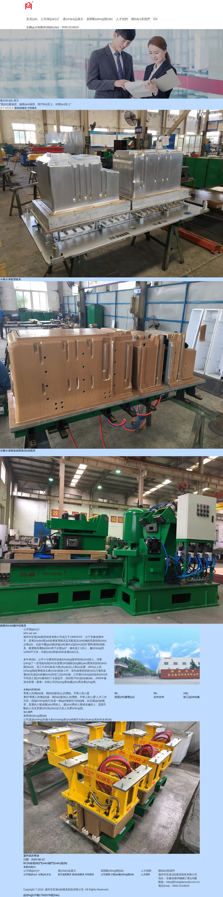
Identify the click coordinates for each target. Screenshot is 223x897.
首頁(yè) (32, 19)
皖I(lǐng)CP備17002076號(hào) (41, 895)
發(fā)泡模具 (20, 108)
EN (155, 19)
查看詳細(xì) (29, 867)
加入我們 (27, 712)
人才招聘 (122, 19)
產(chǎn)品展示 (73, 19)
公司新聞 (105, 874)
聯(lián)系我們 (140, 19)
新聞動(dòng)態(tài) (100, 19)
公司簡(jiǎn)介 (50, 19)
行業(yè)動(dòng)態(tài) (122, 874)
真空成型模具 (7, 108)
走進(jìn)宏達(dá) (31, 689)
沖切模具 (32, 108)
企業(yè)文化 (44, 874)
